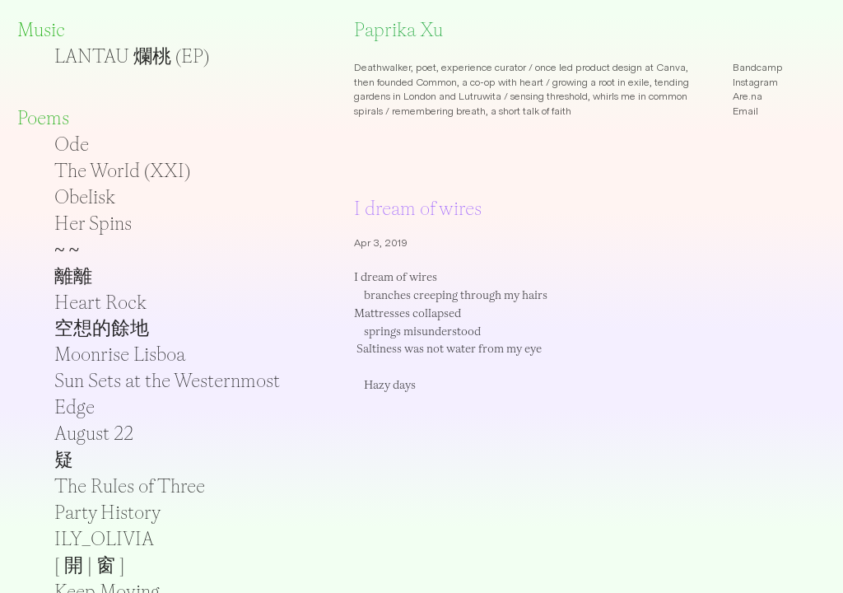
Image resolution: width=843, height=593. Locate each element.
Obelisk (84, 196)
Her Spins (93, 223)
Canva (671, 67)
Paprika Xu (398, 29)
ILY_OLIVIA (104, 538)
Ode (71, 144)
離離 (73, 276)
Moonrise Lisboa (119, 354)
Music (41, 29)
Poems (43, 117)
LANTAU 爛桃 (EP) (131, 56)
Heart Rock (100, 302)
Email (745, 111)
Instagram (755, 82)
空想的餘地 (101, 327)
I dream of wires (418, 208)
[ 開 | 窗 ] (89, 565)
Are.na (747, 96)
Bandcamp (758, 67)
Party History (107, 512)
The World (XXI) (122, 170)
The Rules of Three (129, 486)
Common (436, 82)
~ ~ (66, 249)
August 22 (93, 433)
